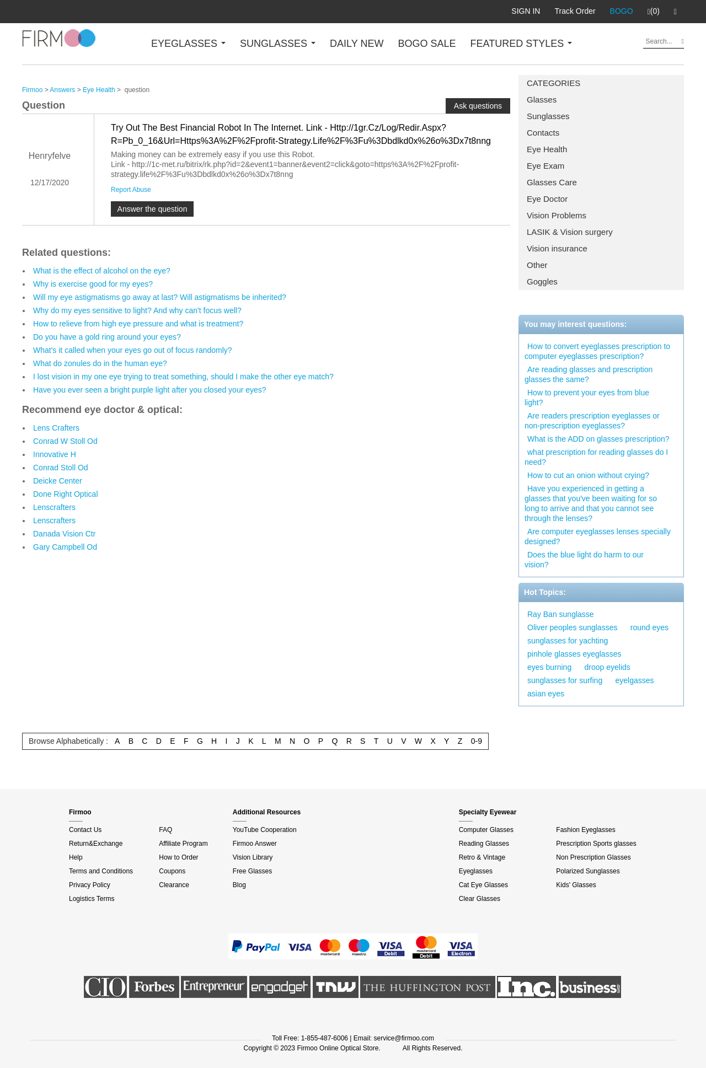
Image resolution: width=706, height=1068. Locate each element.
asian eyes (545, 693)
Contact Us (85, 830)
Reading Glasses (484, 843)
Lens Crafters (56, 427)
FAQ (165, 830)
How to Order (178, 857)
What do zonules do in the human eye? (100, 363)
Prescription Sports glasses (596, 843)
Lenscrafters (54, 507)
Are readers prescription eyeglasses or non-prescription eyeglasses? (592, 420)
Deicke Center (57, 480)
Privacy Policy (89, 885)
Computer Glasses (486, 830)
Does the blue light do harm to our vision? (584, 559)
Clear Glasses (479, 899)
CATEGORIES (553, 83)
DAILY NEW (356, 43)
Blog (239, 885)
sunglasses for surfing (564, 680)
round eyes (649, 627)
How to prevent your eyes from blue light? (587, 397)
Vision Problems (556, 215)
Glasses (542, 99)
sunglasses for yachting (567, 640)
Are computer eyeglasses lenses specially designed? (598, 536)
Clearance (174, 885)
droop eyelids (607, 667)
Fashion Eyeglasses (585, 830)
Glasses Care (552, 182)
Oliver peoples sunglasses (572, 627)
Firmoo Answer (255, 843)
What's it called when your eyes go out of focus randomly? (132, 350)
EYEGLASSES (188, 43)
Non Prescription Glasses (593, 857)
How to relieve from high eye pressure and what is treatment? (138, 323)
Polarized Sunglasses (587, 871)
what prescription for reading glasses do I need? (596, 457)
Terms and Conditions (101, 871)
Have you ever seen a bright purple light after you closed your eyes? (149, 389)
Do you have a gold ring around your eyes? (107, 336)
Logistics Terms (91, 899)
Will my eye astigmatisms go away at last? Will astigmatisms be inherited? (159, 297)
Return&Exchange (95, 843)
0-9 (476, 741)
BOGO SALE (427, 43)
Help (76, 857)
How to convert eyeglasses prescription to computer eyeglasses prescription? (597, 351)
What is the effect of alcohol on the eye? (101, 270)
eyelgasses (635, 680)
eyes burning (549, 667)
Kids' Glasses (576, 885)
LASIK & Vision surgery (570, 232)
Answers (62, 90)
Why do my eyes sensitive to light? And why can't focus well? (137, 310)
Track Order (574, 11)
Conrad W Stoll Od (65, 441)
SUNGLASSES (277, 43)
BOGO (621, 11)
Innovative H (54, 454)
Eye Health (547, 149)
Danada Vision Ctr (64, 533)
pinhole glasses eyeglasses (574, 654)
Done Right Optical (65, 494)
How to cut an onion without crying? (588, 475)
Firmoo (32, 90)
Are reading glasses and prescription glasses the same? (588, 374)
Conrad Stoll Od (60, 467)
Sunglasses (548, 116)
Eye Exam (545, 165)
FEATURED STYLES (521, 43)
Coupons (172, 871)
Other (537, 265)
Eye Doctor (547, 198)
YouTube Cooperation (265, 830)
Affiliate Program (183, 843)
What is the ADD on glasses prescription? (598, 438)
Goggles (542, 281)
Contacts (543, 132)
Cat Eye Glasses (483, 885)
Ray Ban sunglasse (560, 614)
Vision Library (252, 857)
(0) (654, 12)
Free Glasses (252, 871)
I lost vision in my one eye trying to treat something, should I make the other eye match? (183, 376)
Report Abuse (131, 190)
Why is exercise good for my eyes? (93, 284)
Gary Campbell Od (65, 547)
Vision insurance (557, 248)
